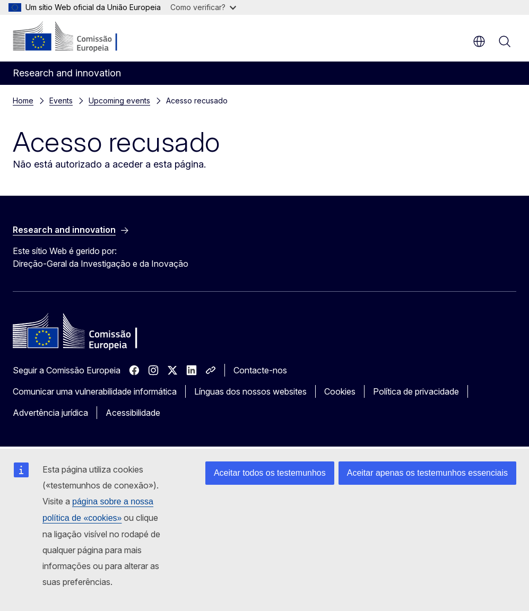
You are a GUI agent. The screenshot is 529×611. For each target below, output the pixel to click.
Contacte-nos (260, 370)
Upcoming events (119, 100)
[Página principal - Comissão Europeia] (77, 37)
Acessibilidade (133, 412)
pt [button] (479, 41)
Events (61, 100)
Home (23, 100)
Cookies (339, 391)
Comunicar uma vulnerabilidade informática (95, 391)
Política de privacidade (416, 391)
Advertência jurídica (50, 412)
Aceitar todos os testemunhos (270, 472)
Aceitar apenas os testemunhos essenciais (427, 472)
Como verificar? (203, 7)
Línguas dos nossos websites (250, 391)
